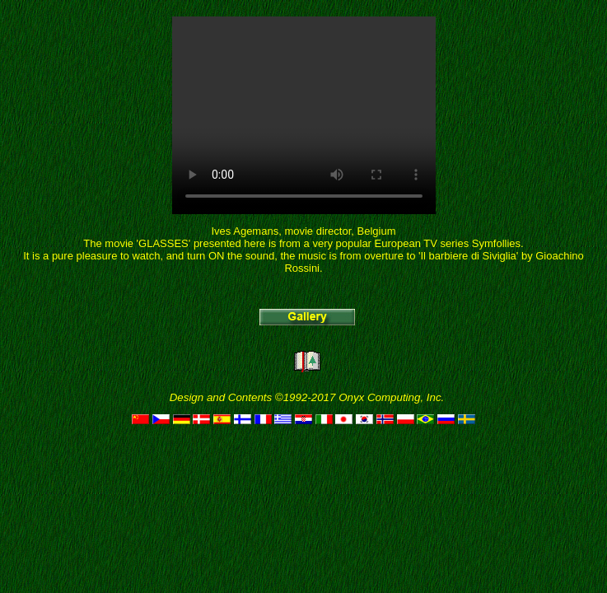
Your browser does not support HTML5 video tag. (304, 115)
